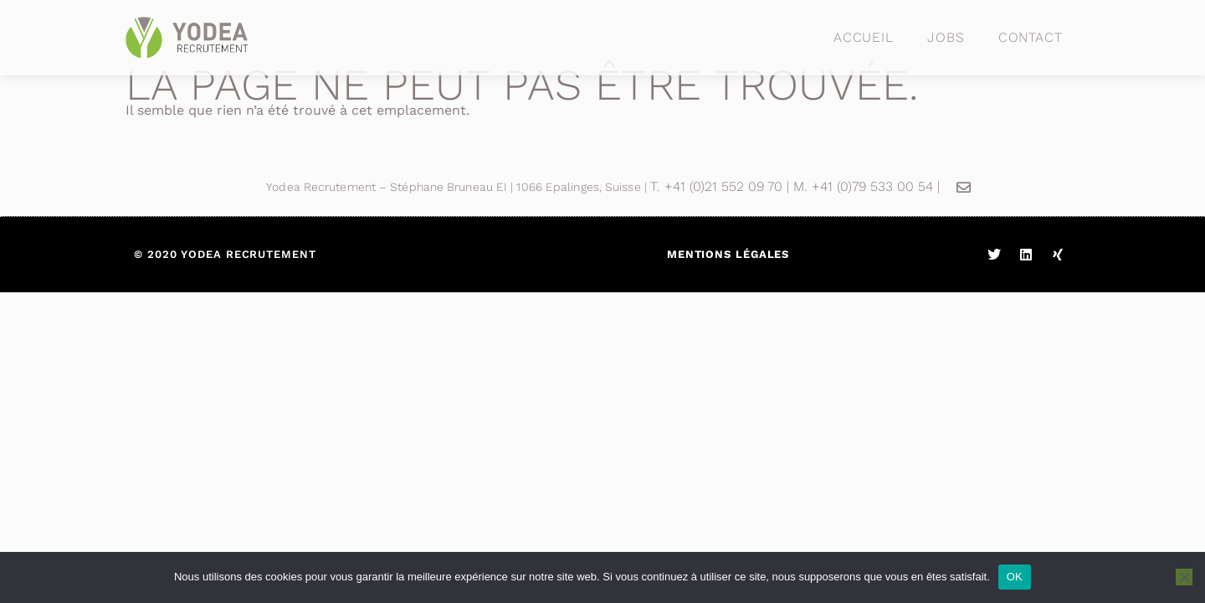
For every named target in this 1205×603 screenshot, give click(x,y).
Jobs (946, 37)
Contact (1030, 37)
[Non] (1184, 577)
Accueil (863, 37)
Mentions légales (728, 254)
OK (1015, 576)
